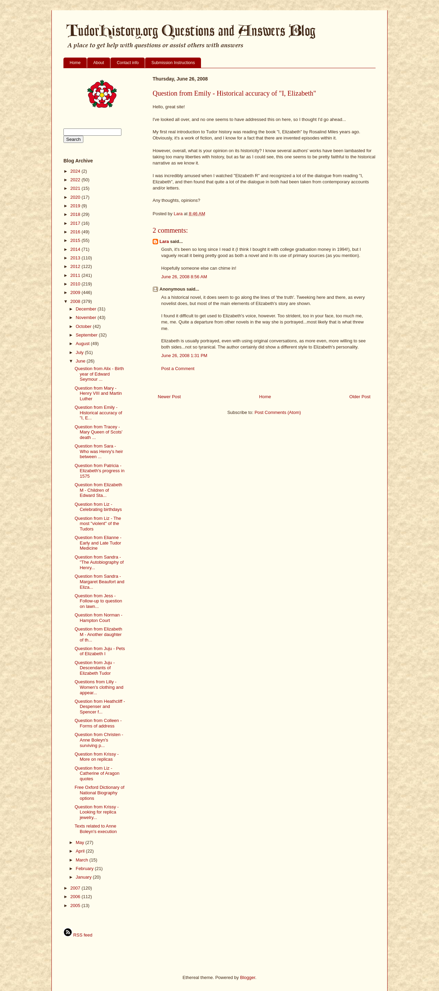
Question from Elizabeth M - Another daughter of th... (98, 634)
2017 (76, 223)
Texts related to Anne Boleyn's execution (95, 828)
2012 (76, 266)
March (83, 859)
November (87, 317)
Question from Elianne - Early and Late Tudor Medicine (97, 543)
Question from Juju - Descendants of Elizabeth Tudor (94, 668)
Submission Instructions (173, 62)
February (85, 868)
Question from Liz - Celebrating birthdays (98, 507)
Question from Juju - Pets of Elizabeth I (99, 651)
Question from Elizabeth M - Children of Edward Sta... (98, 490)
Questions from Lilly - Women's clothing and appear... (98, 687)
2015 (76, 240)
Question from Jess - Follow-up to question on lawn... (98, 601)
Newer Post (169, 396)
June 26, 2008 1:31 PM (184, 355)
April (81, 851)
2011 (76, 275)
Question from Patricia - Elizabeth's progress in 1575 (99, 471)
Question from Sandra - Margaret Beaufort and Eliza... (99, 581)
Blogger (247, 977)
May (80, 842)
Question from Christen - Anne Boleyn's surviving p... (98, 740)
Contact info (128, 62)
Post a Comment (177, 368)
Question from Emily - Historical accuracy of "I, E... (98, 412)
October (84, 326)
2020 (76, 197)
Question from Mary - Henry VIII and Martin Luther (98, 393)
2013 (76, 257)
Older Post (359, 396)
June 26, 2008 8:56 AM (184, 276)
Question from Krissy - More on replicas (96, 756)
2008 (76, 301)
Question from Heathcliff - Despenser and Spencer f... (99, 706)
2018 (76, 214)
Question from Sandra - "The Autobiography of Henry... (98, 562)
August (83, 343)
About (98, 62)
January (84, 877)
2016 (76, 231)
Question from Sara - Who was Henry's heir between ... (98, 451)
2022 (76, 179)
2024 (76, 171)
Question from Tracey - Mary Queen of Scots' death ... (98, 432)
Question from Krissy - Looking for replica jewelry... (96, 812)
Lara (164, 241)
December (87, 308)
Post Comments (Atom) (277, 412)
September (87, 335)
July (80, 352)
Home (75, 62)
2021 (76, 188)
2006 (76, 896)
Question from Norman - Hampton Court (98, 617)
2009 (76, 292)
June (81, 361)
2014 (76, 249)
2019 (76, 205)
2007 (76, 888)
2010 (76, 283)
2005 (76, 905)
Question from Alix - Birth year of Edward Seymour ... (99, 374)
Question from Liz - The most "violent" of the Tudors (97, 523)
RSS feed (77, 935)
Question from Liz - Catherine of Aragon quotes (96, 773)
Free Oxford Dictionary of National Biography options (99, 792)
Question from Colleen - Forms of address (97, 723)
